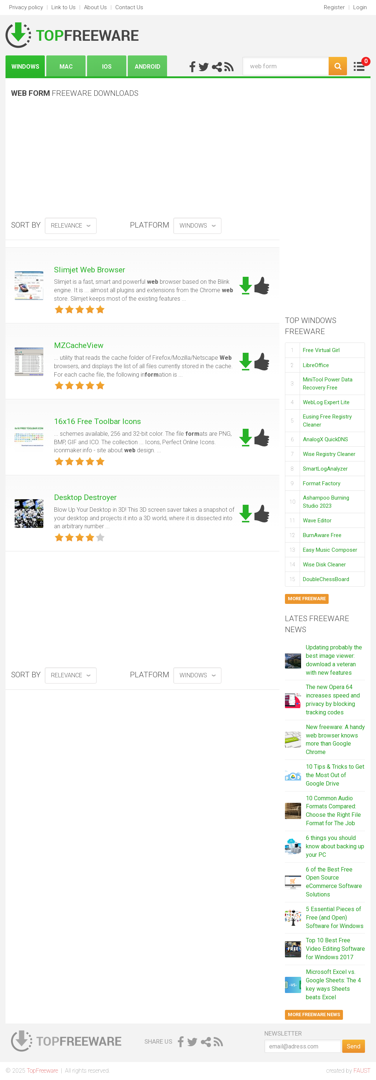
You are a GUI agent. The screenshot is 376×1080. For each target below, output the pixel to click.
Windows (25, 66)
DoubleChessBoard (326, 579)
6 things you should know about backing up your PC (335, 846)
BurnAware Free (322, 535)
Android (147, 66)
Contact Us (129, 7)
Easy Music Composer (330, 550)
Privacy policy (26, 7)
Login (360, 7)
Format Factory (321, 483)
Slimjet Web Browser (89, 269)
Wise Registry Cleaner (329, 454)
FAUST (362, 1070)
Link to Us (63, 7)
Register (334, 7)
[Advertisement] (142, 160)
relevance (66, 225)
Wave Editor (317, 520)
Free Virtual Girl (321, 350)
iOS (107, 66)
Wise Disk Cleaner (324, 564)
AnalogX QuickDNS (325, 439)
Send (354, 1046)
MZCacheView (79, 345)
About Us (95, 7)
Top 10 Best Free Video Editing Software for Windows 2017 (335, 949)
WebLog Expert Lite (326, 402)
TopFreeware (42, 1070)
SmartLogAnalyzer (325, 468)
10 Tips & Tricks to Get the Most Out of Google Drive (335, 775)
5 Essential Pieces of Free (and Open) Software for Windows (335, 917)
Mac (66, 66)
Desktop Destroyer (85, 497)
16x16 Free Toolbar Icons (97, 421)
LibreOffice (316, 365)
